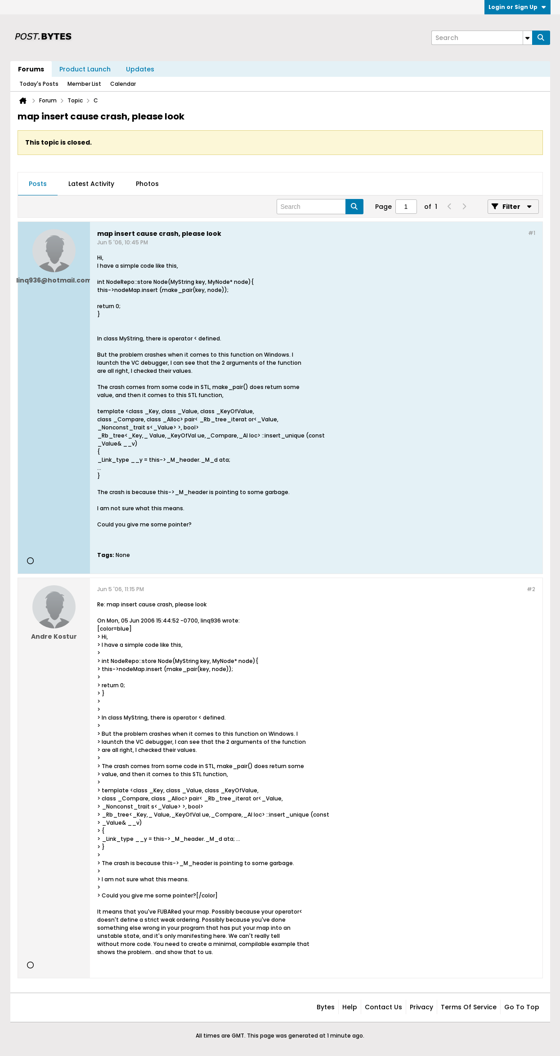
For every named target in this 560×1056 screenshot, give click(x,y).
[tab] (38, 184)
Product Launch (85, 69)
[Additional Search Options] (528, 38)
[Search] (481, 38)
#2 (531, 589)
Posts (38, 183)
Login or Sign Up (517, 7)
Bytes (326, 1007)
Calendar (123, 84)
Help (349, 1007)
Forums (31, 69)
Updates (140, 69)
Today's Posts (38, 84)
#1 (531, 233)
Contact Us (383, 1007)
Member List (84, 84)
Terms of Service (469, 1007)
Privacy (421, 1007)
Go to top (521, 1007)
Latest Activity (91, 183)
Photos (147, 183)
